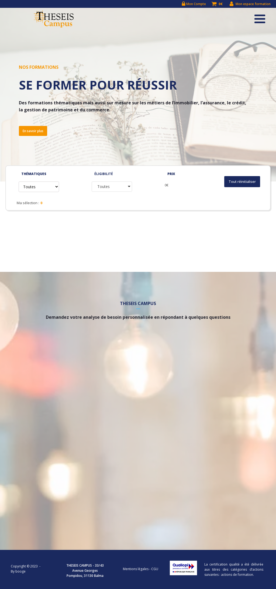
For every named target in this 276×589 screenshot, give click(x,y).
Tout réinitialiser (242, 181)
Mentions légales (136, 569)
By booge (18, 571)
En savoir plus (33, 131)
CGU (154, 569)
